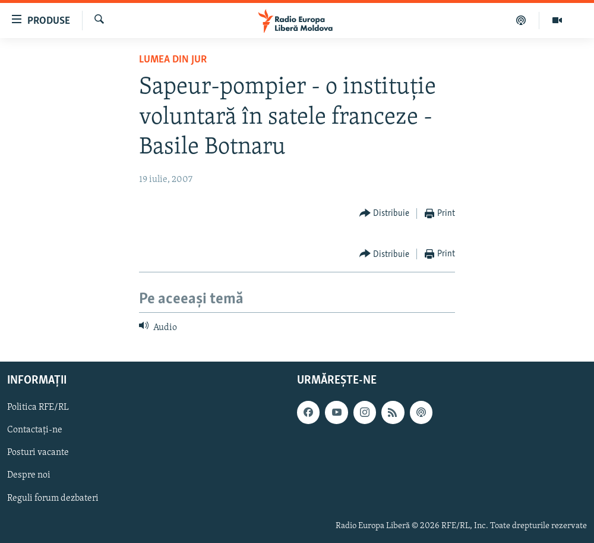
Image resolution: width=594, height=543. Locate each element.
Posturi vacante (38, 452)
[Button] (384, 214)
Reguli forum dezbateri (53, 498)
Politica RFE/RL (38, 407)
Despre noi (28, 475)
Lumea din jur (173, 59)
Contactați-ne (34, 430)
